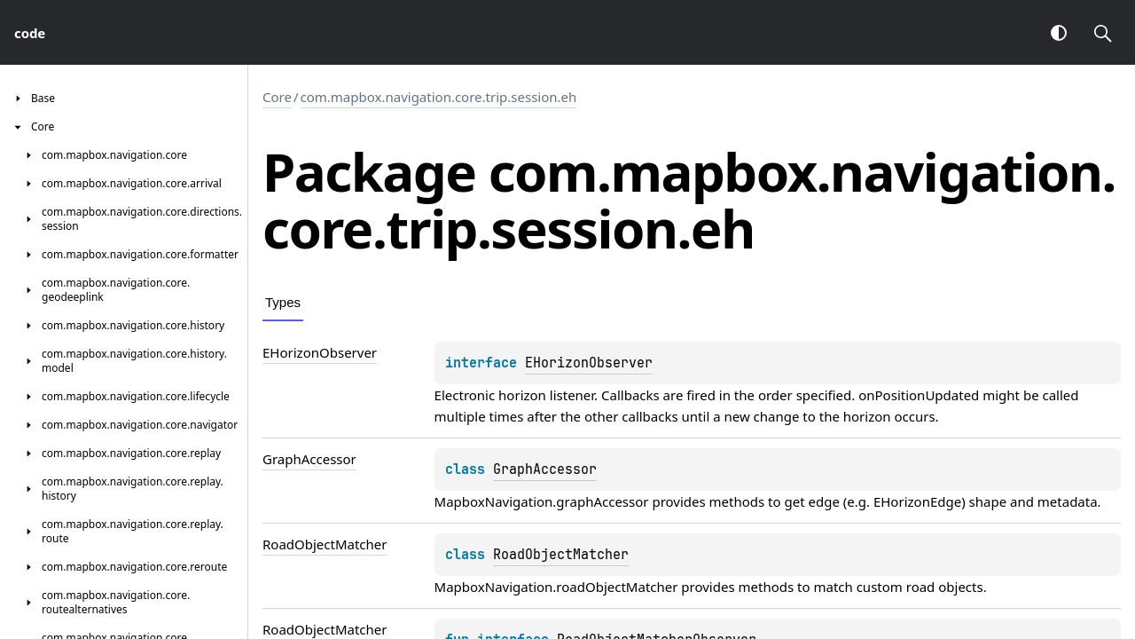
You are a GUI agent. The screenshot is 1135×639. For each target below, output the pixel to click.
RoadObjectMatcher (561, 555)
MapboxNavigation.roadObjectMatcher (556, 587)
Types (283, 302)
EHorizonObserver (589, 363)
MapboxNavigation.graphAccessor (541, 501)
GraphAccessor (545, 469)
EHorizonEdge (917, 501)
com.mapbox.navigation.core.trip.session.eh (439, 97)
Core (277, 97)
